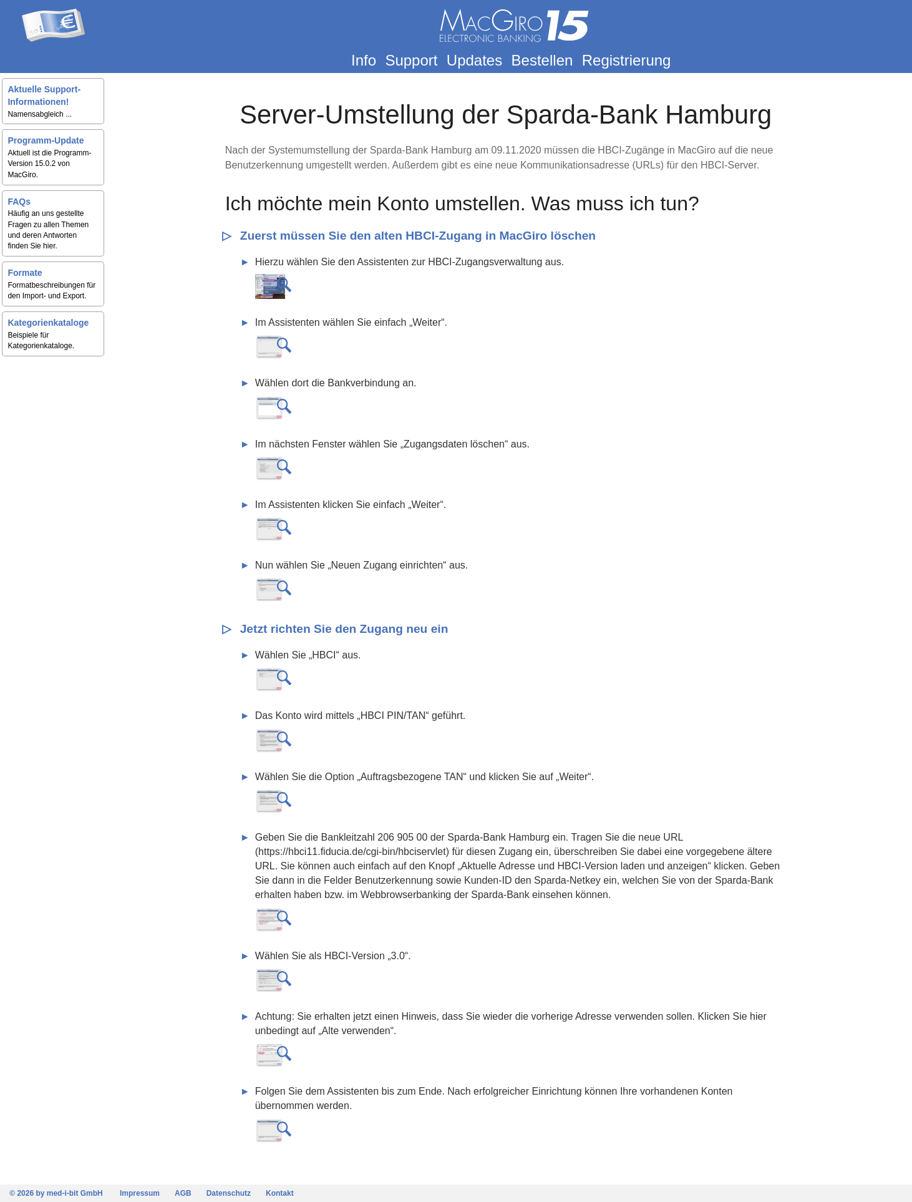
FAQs (22, 202)
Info (364, 60)
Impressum (140, 1193)
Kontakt (280, 1193)
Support (412, 60)
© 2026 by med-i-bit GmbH (56, 1193)
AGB (183, 1193)
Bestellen (543, 60)
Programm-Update (49, 140)
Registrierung (627, 60)
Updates (475, 60)
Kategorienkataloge (51, 323)
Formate (28, 273)
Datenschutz (228, 1193)
